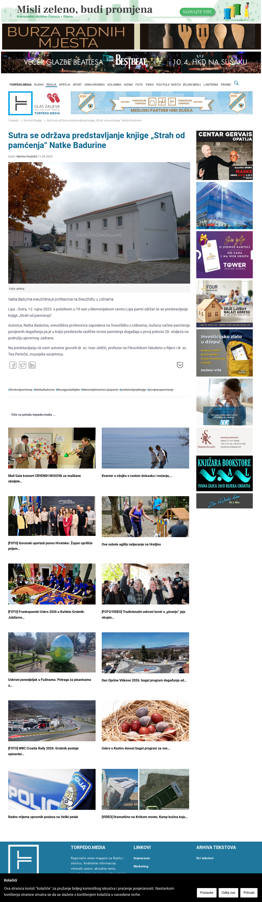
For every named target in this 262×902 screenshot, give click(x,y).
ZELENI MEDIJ (192, 84)
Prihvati (249, 893)
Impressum (142, 858)
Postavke (207, 893)
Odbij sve (229, 893)
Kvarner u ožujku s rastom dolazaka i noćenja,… (137, 476)
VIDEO (150, 84)
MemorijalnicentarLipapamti (100, 390)
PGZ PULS (162, 84)
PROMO (226, 84)
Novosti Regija (33, 120)
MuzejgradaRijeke (68, 390)
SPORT (77, 84)
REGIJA (51, 84)
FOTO (139, 84)
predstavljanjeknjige (133, 390)
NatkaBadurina (45, 390)
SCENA (128, 84)
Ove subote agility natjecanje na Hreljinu (131, 544)
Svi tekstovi (205, 858)
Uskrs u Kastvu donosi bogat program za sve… (136, 748)
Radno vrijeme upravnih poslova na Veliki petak (43, 817)
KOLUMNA (114, 84)
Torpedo (13, 120)
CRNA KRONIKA (94, 84)
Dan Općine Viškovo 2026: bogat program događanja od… (144, 680)
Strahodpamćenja (21, 390)
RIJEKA (39, 84)
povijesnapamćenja (161, 390)
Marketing (141, 866)
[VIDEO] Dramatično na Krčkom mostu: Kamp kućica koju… (145, 817)
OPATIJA (64, 84)
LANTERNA (211, 84)
